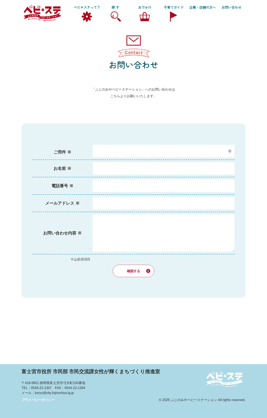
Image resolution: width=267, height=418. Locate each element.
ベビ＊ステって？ (87, 7)
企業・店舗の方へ (202, 7)
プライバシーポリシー (38, 400)
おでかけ (144, 7)
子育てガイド (174, 7)
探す (116, 7)
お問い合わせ (231, 7)
